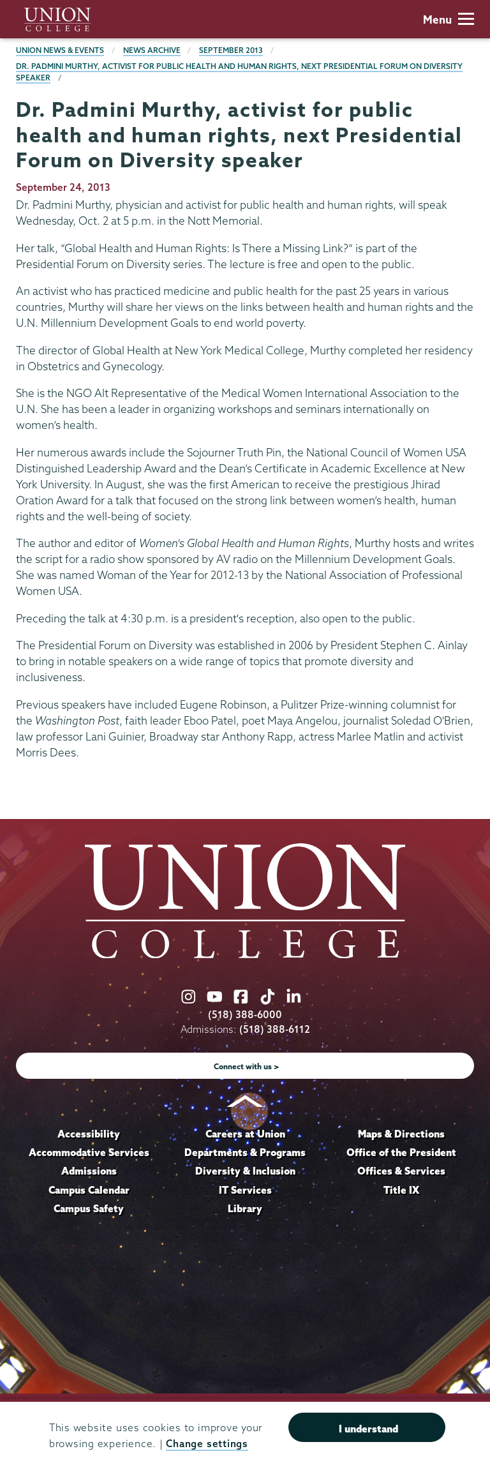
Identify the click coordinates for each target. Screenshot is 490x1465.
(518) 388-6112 (274, 1029)
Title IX (401, 1189)
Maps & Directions (401, 1133)
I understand (368, 1428)
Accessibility (88, 1133)
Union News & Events (60, 50)
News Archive (152, 50)
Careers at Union (245, 1133)
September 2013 (231, 50)
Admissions (89, 1170)
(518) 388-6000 (245, 1015)
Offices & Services (401, 1170)
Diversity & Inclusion (245, 1170)
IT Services (245, 1189)
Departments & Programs (245, 1152)
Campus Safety (89, 1208)
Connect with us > (246, 1066)
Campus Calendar (89, 1189)
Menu (448, 19)
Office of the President (401, 1152)
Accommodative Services (89, 1152)
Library (245, 1208)
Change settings (207, 1444)
